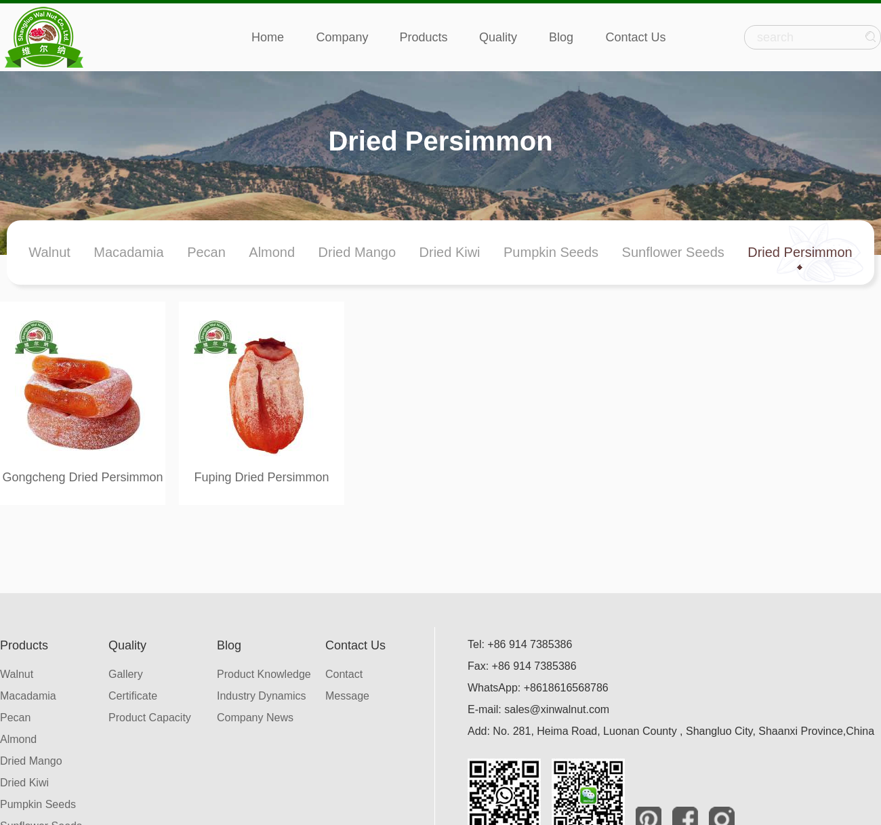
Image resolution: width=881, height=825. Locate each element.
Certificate (132, 696)
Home (267, 37)
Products (423, 37)
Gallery (125, 674)
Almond (272, 252)
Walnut (49, 252)
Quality (498, 37)
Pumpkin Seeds (551, 252)
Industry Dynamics (261, 696)
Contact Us (635, 37)
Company (342, 37)
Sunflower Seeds (673, 252)
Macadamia (128, 252)
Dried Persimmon (799, 252)
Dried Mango (357, 252)
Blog (561, 37)
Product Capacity (149, 717)
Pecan (206, 252)
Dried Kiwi (449, 252)
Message (347, 696)
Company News (255, 717)
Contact (344, 674)
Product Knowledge (264, 674)
